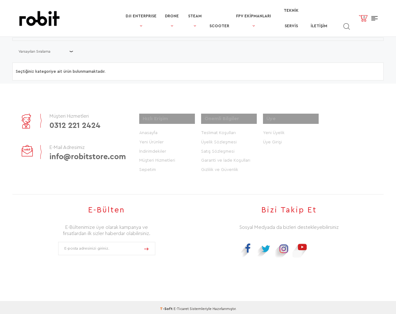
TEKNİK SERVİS (275, 10)
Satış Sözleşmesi (218, 148)
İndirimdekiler (152, 148)
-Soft (167, 306)
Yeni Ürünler (151, 139)
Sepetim (147, 167)
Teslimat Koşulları (218, 130)
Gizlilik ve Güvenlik (219, 167)
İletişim (308, 10)
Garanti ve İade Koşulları (225, 158)
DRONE (133, 10)
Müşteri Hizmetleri (157, 158)
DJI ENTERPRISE (95, 10)
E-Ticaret (181, 306)
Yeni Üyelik (274, 130)
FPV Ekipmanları (227, 10)
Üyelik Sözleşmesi (219, 139)
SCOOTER (189, 10)
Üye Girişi (272, 139)
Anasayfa (148, 130)
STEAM (159, 10)
